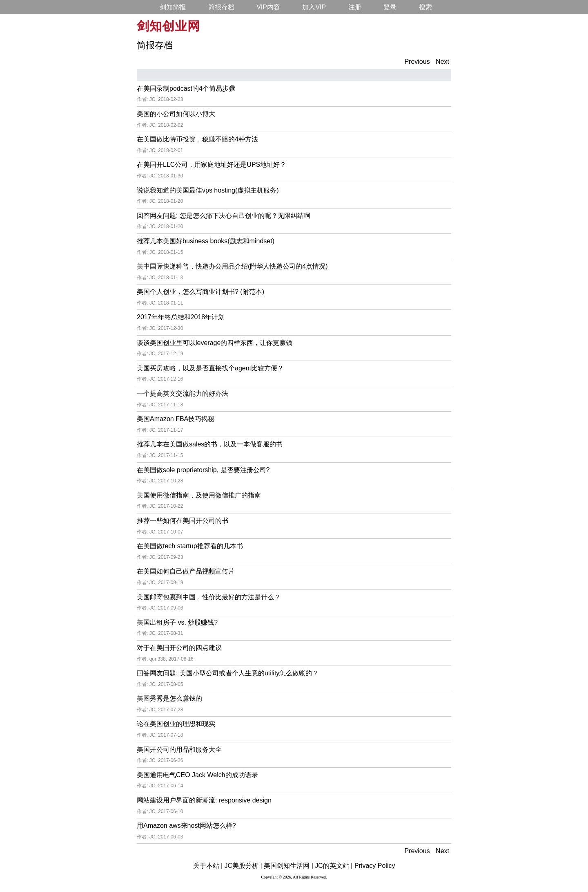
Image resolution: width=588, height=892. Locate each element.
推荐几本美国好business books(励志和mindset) (205, 241)
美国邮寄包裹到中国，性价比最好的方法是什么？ (209, 597)
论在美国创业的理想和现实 (176, 723)
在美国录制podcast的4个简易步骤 (186, 88)
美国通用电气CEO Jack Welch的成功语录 (197, 774)
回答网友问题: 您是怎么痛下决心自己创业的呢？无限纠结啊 (223, 215)
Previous (417, 61)
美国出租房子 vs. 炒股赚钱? (177, 622)
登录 (389, 7)
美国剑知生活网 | (288, 865)
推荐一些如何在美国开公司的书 (182, 520)
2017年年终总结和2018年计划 (181, 317)
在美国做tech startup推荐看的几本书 (190, 545)
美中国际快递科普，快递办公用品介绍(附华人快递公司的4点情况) (232, 266)
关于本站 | (208, 865)
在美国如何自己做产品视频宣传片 (186, 571)
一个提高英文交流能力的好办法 (182, 393)
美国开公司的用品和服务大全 (179, 749)
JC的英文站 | (333, 865)
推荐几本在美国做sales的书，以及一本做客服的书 (210, 444)
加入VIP (314, 7)
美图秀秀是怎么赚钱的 (169, 698)
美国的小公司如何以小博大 (176, 113)
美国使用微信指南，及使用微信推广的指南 (199, 495)
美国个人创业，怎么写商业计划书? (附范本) (200, 291)
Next (442, 61)
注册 (354, 7)
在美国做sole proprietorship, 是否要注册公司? (203, 469)
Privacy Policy (374, 865)
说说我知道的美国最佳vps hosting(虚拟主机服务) (208, 190)
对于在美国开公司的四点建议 (179, 647)
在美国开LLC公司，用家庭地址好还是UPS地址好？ (211, 164)
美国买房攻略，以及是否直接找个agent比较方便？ (210, 368)
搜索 (425, 7)
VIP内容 (268, 7)
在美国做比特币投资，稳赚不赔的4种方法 (197, 139)
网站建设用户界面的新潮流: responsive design (204, 800)
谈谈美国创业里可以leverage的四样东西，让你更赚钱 (214, 342)
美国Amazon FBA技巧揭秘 (175, 418)
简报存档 (221, 7)
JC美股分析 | (243, 865)
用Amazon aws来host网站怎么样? (186, 825)
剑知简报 (173, 7)
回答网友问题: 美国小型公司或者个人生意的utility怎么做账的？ (227, 673)
